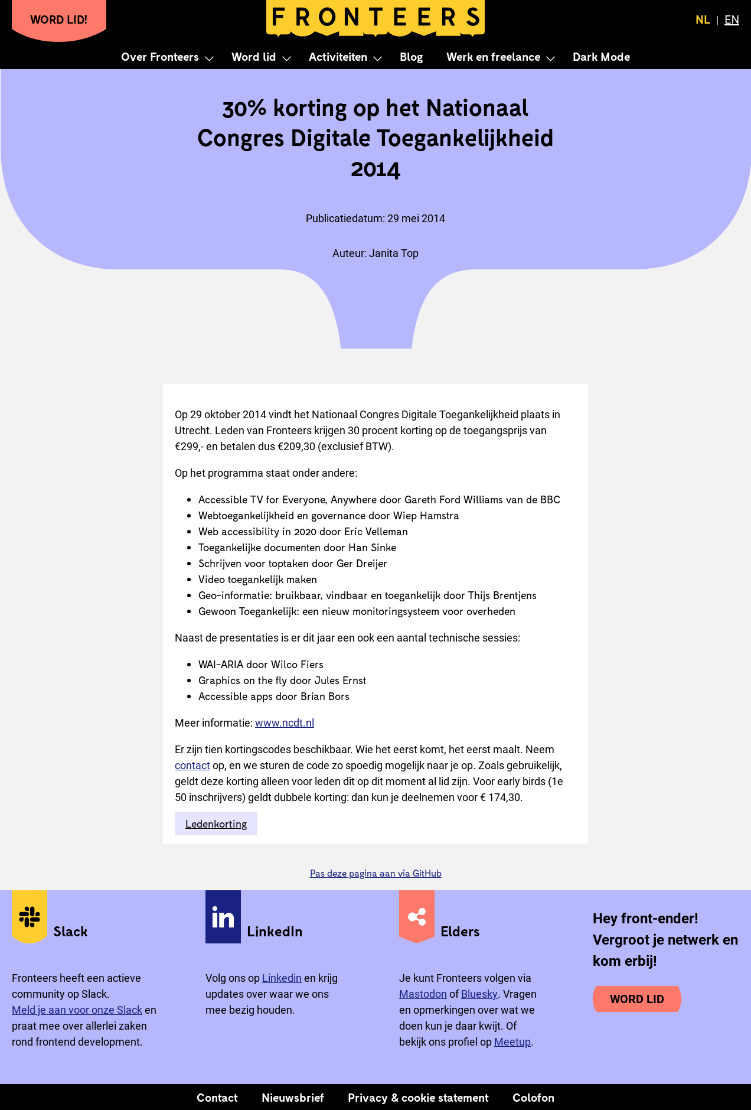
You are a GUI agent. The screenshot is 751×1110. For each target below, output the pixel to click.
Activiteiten (338, 56)
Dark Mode (601, 56)
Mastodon (423, 994)
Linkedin (282, 978)
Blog (411, 56)
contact (192, 765)
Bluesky (479, 994)
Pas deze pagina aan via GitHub (376, 872)
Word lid (253, 56)
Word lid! (59, 19)
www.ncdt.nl (284, 723)
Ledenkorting (216, 823)
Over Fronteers (160, 56)
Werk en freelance (493, 56)
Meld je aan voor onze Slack (77, 1010)
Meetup (512, 1042)
